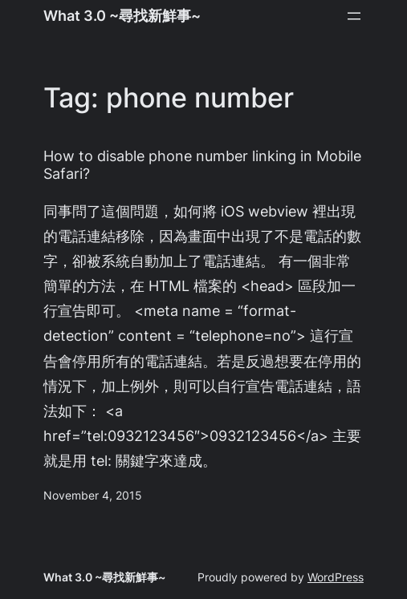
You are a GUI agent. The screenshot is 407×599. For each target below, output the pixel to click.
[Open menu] (354, 16)
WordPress (335, 577)
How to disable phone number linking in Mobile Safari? (202, 165)
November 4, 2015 (92, 495)
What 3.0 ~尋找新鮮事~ (122, 15)
